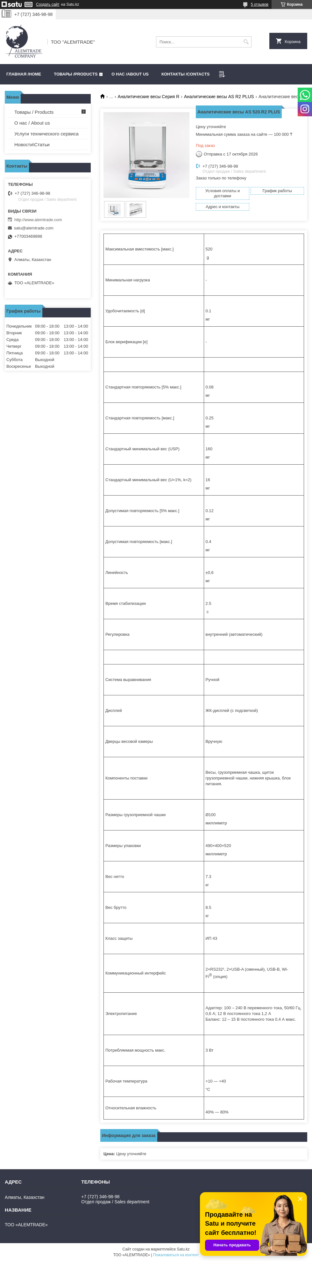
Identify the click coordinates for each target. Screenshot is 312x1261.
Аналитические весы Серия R (149, 96)
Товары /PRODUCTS (75, 74)
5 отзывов (259, 4)
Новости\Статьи (32, 144)
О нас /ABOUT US (130, 74)
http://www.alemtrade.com (38, 219)
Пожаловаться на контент (176, 1255)
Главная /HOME (23, 74)
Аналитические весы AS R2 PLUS (219, 96)
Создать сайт (48, 4)
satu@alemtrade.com (33, 228)
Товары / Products (33, 112)
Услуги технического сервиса (46, 133)
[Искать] (246, 41)
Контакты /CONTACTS (185, 74)
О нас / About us (32, 123)
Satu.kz (183, 1249)
